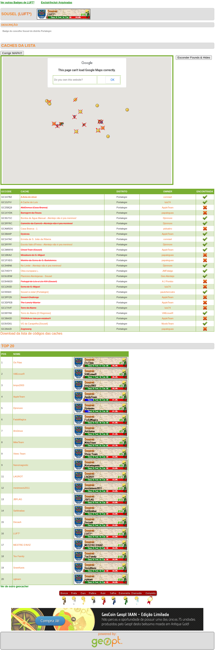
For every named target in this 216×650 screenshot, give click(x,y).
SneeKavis (18, 567)
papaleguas (168, 213)
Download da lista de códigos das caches (31, 333)
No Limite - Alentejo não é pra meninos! (41, 265)
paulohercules (168, 292)
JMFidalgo (167, 271)
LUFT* (24, 14)
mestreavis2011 (21, 488)
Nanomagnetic (20, 465)
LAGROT (18, 476)
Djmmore (167, 218)
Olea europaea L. (30, 271)
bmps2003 (18, 385)
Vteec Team (19, 453)
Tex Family (18, 556)
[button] (75, 100)
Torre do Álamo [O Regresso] (36, 313)
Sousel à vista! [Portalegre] (34, 292)
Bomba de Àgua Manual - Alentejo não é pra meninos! (48, 218)
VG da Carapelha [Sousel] (34, 323)
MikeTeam (18, 442)
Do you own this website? (68, 79)
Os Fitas (17, 362)
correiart (167, 197)
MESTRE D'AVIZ (22, 545)
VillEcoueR (167, 313)
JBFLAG (17, 499)
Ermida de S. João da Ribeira (36, 239)
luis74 (168, 202)
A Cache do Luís (29, 202)
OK (112, 79)
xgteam (17, 579)
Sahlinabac (19, 510)
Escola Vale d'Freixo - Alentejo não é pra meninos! (46, 244)
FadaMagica (19, 419)
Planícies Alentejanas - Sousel (36, 276)
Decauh (17, 522)
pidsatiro (167, 228)
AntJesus (18, 431)
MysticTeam (168, 323)
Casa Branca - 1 (29, 228)
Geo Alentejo (167, 276)
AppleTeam (167, 207)
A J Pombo (167, 281)
